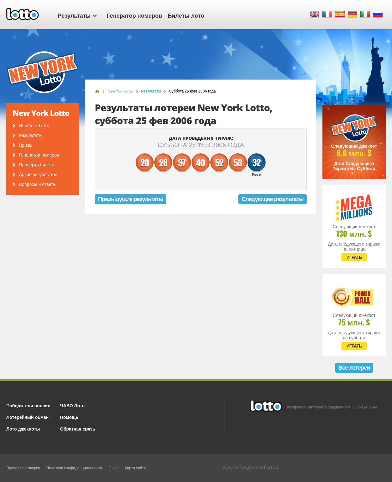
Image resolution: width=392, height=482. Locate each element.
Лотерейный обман (27, 417)
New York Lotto (34, 125)
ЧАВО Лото (72, 405)
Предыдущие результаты (130, 199)
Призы (25, 145)
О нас (113, 468)
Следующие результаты (272, 199)
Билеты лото (186, 15)
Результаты (77, 15)
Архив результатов (38, 174)
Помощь (69, 417)
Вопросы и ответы (37, 184)
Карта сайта (135, 468)
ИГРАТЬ (354, 257)
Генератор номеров (134, 15)
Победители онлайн (28, 405)
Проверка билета (36, 164)
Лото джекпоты (23, 428)
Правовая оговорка (23, 468)
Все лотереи (354, 367)
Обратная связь (77, 428)
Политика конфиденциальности (74, 468)
